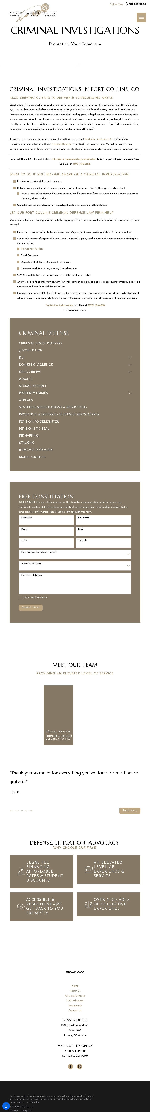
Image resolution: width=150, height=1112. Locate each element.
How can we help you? (31, 575)
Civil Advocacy (75, 1000)
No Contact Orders (32, 249)
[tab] (130, 358)
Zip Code (82, 540)
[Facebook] (70, 1066)
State (24, 540)
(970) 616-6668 (136, 4)
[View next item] (30, 810)
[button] (6, 1106)
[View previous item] (11, 810)
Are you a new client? (31, 563)
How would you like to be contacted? (38, 552)
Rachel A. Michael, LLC (98, 139)
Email (80, 529)
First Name (26, 518)
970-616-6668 (75, 972)
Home (75, 986)
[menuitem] (75, 343)
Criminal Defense (61, 144)
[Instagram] (79, 1066)
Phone (24, 529)
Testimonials (75, 1005)
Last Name (83, 518)
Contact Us (75, 1010)
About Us (75, 990)
